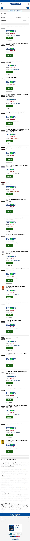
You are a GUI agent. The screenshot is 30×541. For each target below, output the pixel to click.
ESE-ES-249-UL (10, 219)
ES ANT (9, 253)
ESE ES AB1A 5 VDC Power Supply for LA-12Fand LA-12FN (16, 337)
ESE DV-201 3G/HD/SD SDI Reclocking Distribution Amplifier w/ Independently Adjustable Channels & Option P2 (16, 423)
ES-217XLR (10, 287)
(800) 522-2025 (17, 514)
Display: (24, 20)
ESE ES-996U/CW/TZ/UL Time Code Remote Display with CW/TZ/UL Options (17, 182)
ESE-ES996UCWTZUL (11, 184)
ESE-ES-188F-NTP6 (11, 45)
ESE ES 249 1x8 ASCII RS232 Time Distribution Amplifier (15, 234)
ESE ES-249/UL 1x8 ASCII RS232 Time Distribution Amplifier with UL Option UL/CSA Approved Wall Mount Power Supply (17, 217)
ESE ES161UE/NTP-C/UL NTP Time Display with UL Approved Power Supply (17, 269)
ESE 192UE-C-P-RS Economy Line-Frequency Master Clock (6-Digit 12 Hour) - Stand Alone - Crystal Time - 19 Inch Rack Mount (17, 372)
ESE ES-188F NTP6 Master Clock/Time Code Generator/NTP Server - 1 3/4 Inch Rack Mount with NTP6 (17, 44)
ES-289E (9, 62)
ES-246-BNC (10, 305)
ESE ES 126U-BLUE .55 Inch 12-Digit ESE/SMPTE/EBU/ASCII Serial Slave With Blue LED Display (17, 95)
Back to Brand (3, 13)
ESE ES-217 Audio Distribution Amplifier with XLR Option (15, 286)
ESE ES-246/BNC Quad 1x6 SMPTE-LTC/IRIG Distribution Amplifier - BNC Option (17, 303)
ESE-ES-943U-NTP (11, 131)
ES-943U (9, 201)
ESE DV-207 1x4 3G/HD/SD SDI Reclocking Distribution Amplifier (16, 440)
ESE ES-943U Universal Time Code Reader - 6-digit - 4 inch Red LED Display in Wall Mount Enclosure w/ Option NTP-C (17, 130)
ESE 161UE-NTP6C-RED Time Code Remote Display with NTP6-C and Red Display (17, 354)
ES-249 (9, 235)
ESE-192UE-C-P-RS (11, 373)
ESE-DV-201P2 (10, 425)
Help (15, 517)
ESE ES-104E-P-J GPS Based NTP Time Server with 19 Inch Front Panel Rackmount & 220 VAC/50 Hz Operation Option (17, 112)
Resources (15, 521)
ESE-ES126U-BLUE (11, 96)
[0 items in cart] (28, 4)
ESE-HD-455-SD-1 (11, 28)
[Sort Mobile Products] (7, 17)
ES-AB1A (9, 338)
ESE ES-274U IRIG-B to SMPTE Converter (13, 77)
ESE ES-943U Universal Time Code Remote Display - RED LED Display (16, 200)
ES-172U (9, 321)
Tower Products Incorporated (15, 539)
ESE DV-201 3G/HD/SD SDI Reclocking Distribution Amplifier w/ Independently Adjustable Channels (16, 406)
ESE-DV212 (10, 166)
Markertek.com (15, 519)
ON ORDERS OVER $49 (15, 11)
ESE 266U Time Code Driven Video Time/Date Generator (15, 388)
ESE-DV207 (10, 441)
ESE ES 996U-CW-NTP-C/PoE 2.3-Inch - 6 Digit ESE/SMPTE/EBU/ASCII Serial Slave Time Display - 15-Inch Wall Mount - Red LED (16, 148)
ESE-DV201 (10, 407)
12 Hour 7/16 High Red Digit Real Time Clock (13, 320)
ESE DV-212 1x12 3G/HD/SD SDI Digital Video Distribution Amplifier (17, 165)
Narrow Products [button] (22, 17)
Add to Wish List (9, 40)
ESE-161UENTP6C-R (11, 355)
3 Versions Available (9, 80)
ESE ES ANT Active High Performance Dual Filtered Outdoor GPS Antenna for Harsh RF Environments (17, 252)
